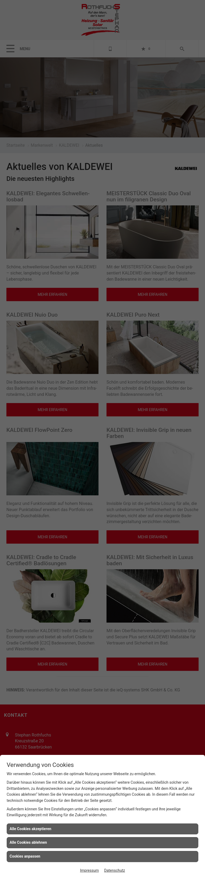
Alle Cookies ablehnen (28, 842)
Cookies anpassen (25, 856)
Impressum (89, 870)
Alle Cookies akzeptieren (30, 829)
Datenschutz (114, 870)
